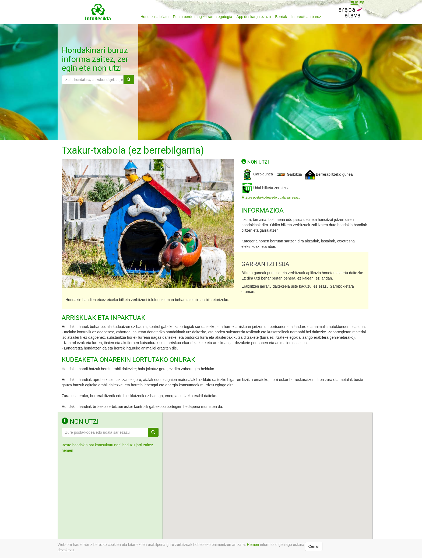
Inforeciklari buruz (306, 17)
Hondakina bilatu (154, 17)
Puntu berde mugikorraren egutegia (202, 17)
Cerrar (313, 546)
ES (361, 3)
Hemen (253, 544)
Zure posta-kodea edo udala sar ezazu (270, 197)
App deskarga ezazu (254, 17)
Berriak (281, 17)
